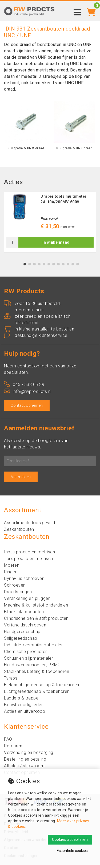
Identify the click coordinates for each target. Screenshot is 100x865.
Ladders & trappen (22, 698)
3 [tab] (34, 264)
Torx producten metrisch (28, 558)
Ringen (10, 571)
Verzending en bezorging (28, 752)
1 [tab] (24, 264)
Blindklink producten (24, 611)
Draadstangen (18, 591)
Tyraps (10, 678)
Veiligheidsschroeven (25, 624)
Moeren (11, 565)
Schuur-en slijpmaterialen (29, 658)
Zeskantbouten (19, 529)
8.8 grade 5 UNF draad (74, 148)
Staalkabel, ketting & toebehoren (36, 671)
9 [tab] (63, 264)
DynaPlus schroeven (24, 578)
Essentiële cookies (72, 851)
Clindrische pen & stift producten (36, 618)
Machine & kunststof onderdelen (36, 605)
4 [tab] (39, 264)
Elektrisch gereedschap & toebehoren (41, 684)
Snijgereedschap (20, 638)
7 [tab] (53, 264)
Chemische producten (26, 651)
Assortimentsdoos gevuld (29, 522)
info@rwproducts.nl (27, 391)
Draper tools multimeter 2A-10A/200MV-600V (64, 199)
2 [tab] (29, 264)
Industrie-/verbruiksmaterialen (33, 644)
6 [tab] (48, 264)
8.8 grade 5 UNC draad (25, 148)
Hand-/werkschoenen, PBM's (32, 664)
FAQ (8, 739)
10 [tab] (68, 264)
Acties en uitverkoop (24, 711)
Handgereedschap (22, 631)
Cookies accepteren (70, 839)
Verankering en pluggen (27, 598)
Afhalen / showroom (24, 765)
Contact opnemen (27, 405)
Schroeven (15, 585)
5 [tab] (44, 264)
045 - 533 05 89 (24, 384)
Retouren (13, 745)
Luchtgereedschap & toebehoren (37, 691)
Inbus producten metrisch (29, 551)
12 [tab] (77, 264)
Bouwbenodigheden (23, 704)
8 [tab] (58, 264)
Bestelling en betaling (25, 759)
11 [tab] (72, 264)
